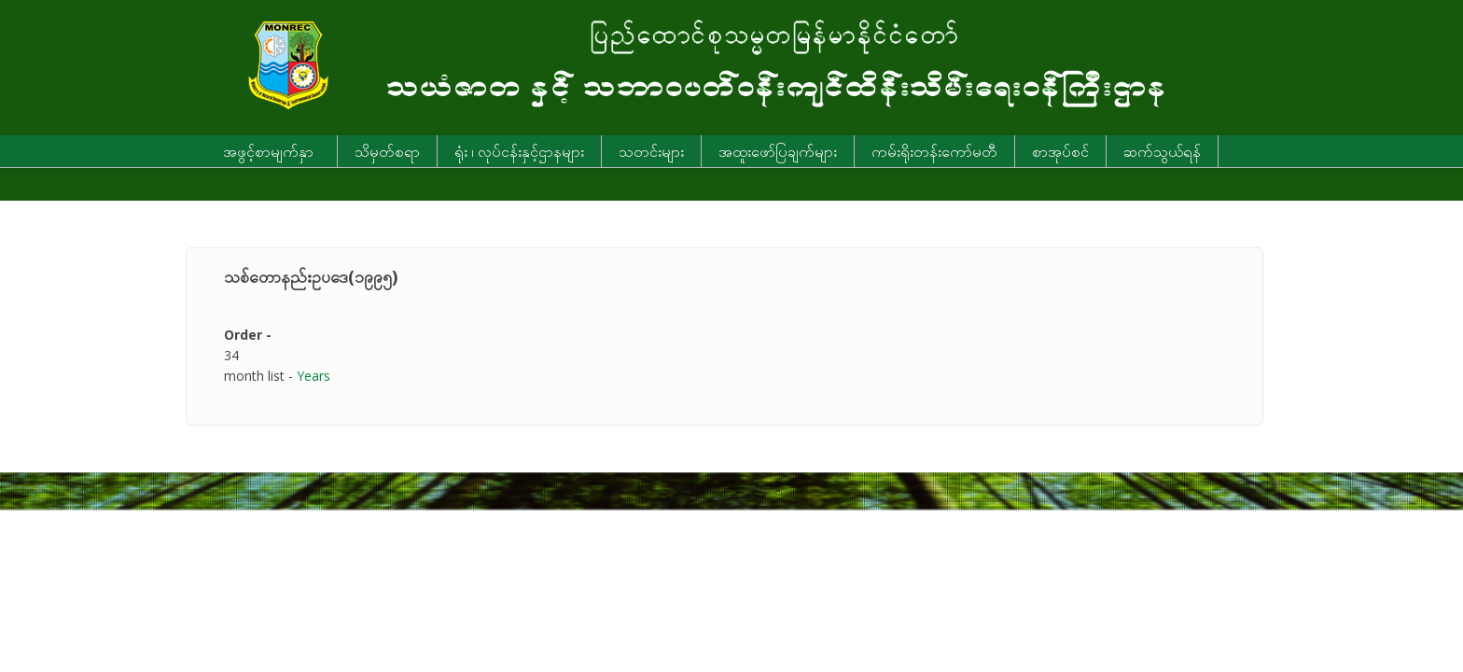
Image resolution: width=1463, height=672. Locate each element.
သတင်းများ (651, 151)
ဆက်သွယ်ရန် (1162, 151)
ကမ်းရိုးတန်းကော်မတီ (934, 151)
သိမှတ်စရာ (387, 151)
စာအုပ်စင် (1060, 151)
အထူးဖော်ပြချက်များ (777, 151)
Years (313, 376)
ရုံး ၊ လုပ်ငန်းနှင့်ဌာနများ (519, 151)
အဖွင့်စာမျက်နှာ (268, 151)
